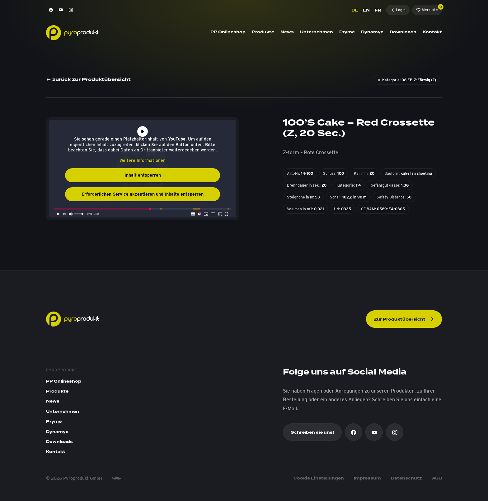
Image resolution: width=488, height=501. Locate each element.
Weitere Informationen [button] (143, 160)
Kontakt (432, 32)
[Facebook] (51, 10)
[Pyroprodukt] (72, 32)
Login (398, 9)
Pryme (347, 32)
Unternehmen (316, 32)
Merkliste (429, 8)
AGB (437, 478)
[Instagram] (71, 10)
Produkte (263, 32)
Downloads (403, 32)
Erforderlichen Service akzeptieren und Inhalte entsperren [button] (143, 194)
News (287, 32)
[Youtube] (61, 10)
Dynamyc (372, 32)
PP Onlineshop (228, 32)
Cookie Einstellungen (318, 478)
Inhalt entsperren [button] (142, 175)
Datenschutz (406, 478)
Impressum (367, 478)
